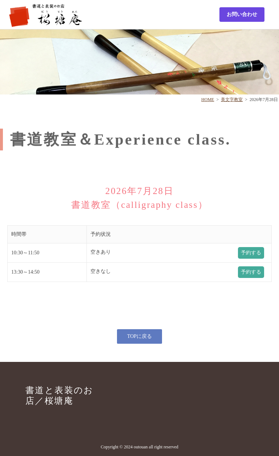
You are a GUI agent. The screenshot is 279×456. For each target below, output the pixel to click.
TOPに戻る (139, 336)
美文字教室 (232, 99)
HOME (207, 99)
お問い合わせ (242, 14)
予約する (251, 252)
